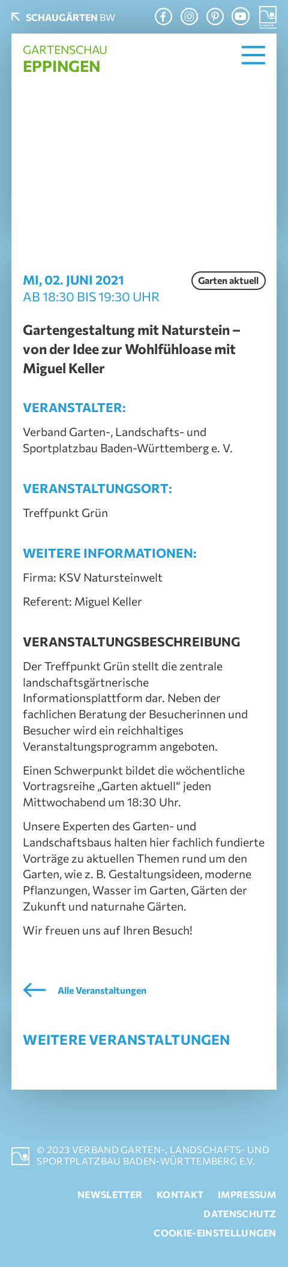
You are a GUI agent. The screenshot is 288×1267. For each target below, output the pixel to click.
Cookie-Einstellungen (215, 1232)
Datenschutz (239, 1213)
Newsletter (109, 1194)
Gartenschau (65, 58)
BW (70, 17)
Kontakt (180, 1194)
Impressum (247, 1194)
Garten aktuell (228, 280)
